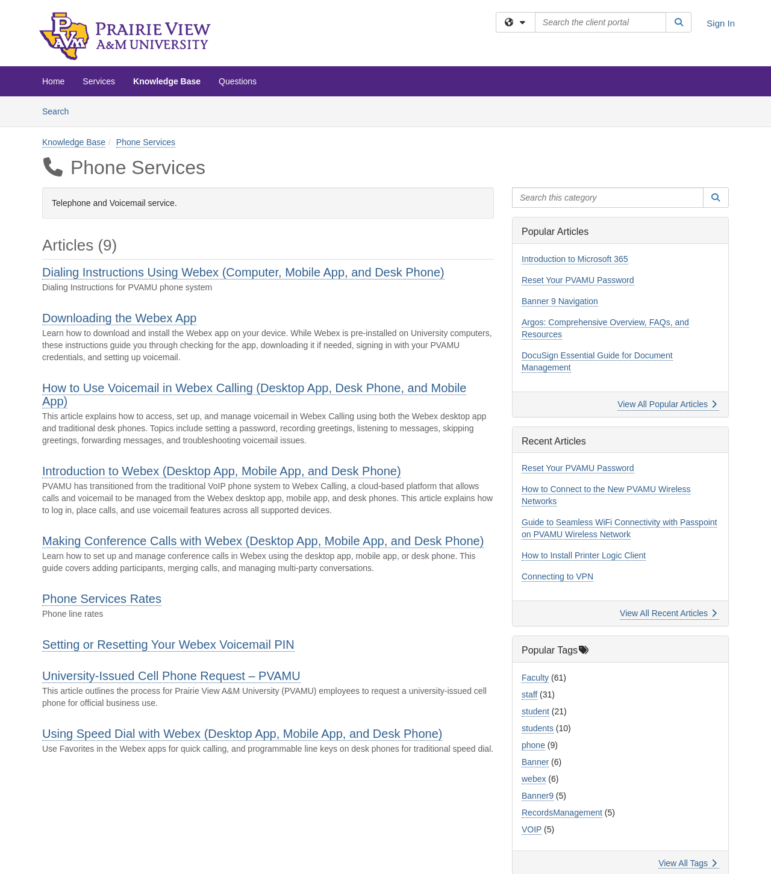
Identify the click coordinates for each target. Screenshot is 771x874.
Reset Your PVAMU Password (578, 280)
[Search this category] (608, 197)
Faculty (535, 677)
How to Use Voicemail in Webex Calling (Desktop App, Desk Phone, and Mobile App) (254, 394)
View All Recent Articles (668, 613)
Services (99, 81)
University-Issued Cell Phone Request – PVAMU (171, 675)
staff (529, 694)
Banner (535, 762)
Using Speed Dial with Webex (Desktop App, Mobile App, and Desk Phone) (242, 733)
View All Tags (687, 863)
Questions (238, 81)
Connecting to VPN (557, 576)
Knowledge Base (167, 81)
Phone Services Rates (101, 598)
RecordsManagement (562, 812)
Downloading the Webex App (119, 318)
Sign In (721, 23)
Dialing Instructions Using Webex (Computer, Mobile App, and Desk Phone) (243, 272)
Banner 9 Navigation (560, 301)
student (535, 711)
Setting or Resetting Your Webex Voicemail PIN (168, 644)
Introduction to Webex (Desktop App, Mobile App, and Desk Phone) (221, 471)
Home (53, 81)
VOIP (532, 829)
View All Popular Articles (667, 404)
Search (60, 110)
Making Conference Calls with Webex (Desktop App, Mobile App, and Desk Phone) (263, 541)
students (538, 728)
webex (534, 779)
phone (533, 745)
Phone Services (145, 142)
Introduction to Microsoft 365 (575, 259)
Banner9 (538, 796)
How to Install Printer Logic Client (584, 555)
